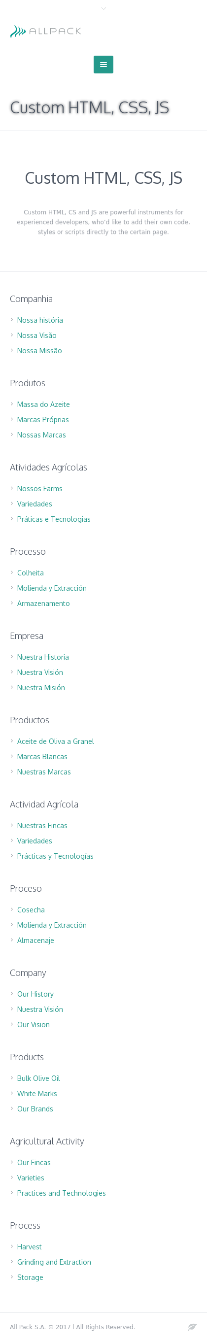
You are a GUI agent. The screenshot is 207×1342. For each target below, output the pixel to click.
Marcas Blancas (42, 756)
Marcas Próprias (43, 419)
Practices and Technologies (61, 1193)
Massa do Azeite (43, 404)
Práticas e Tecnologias (54, 519)
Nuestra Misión (41, 687)
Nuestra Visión (40, 672)
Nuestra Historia (43, 657)
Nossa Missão (39, 350)
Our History (35, 994)
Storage (30, 1277)
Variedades (34, 504)
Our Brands (35, 1109)
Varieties (30, 1178)
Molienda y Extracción (52, 588)
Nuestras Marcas (44, 772)
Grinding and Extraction (54, 1262)
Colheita (30, 573)
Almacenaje (35, 940)
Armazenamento (43, 603)
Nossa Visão (37, 335)
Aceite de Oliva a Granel (55, 741)
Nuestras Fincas (42, 825)
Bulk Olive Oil (38, 1078)
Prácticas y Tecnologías (55, 856)
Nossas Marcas (41, 435)
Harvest (29, 1246)
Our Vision (33, 1024)
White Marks (37, 1093)
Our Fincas (34, 1162)
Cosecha (31, 910)
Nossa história (40, 320)
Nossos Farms (40, 488)
